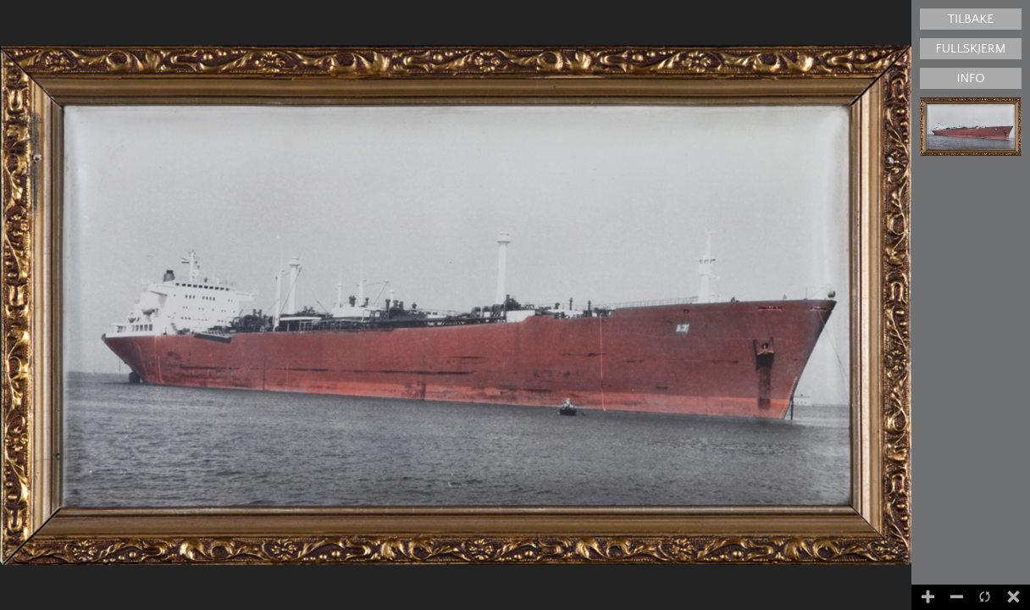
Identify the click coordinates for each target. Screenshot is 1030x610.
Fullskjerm (971, 49)
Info (970, 78)
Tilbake (971, 19)
